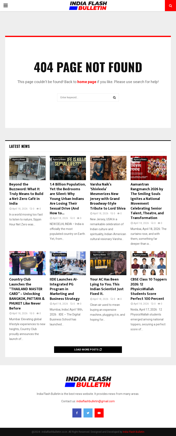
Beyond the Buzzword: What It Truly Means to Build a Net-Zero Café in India (26, 194)
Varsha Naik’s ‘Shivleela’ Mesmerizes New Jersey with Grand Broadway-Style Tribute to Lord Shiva (107, 196)
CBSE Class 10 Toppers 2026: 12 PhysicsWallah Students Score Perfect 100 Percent (149, 289)
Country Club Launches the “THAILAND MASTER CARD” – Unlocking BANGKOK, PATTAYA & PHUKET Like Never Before (27, 293)
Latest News (19, 146)
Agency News (18, 159)
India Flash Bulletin (133, 431)
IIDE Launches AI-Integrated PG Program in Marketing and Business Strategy (65, 289)
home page (86, 82)
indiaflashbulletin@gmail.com (95, 401)
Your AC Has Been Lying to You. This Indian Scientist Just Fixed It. (107, 286)
